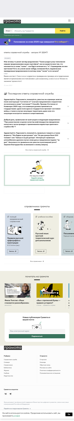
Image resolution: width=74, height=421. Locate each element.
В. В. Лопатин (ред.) (13, 245)
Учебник (6, 373)
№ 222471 (7, 58)
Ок (69, 414)
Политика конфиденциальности (50, 370)
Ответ (6, 73)
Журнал (6, 370)
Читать (12, 251)
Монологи (8, 305)
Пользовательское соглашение (50, 373)
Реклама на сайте (45, 368)
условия (16, 416)
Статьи (39, 305)
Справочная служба (10, 360)
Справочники (8, 365)
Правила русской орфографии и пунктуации (15, 240)
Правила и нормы (49, 305)
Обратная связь (45, 365)
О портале (43, 360)
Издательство (8, 376)
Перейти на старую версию (17, 409)
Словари (7, 362)
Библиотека (8, 368)
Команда (43, 362)
